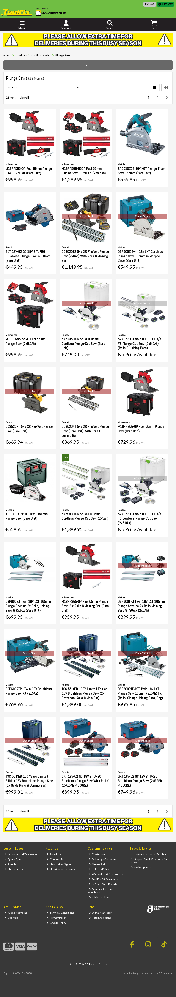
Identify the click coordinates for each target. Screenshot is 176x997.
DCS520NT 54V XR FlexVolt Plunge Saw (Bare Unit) (29, 428)
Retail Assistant (100, 917)
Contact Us (55, 859)
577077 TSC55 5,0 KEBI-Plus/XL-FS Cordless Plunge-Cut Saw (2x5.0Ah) (141, 518)
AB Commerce (165, 973)
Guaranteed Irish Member (148, 854)
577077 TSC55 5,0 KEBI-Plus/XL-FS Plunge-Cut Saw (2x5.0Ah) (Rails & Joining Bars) (141, 343)
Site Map (11, 917)
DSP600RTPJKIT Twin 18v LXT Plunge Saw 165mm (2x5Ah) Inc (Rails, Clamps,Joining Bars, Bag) (140, 693)
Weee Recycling (15, 912)
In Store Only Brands (103, 884)
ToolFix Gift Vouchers (103, 879)
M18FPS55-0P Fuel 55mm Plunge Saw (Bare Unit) (141, 428)
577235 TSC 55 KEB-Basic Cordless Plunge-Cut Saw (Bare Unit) (83, 343)
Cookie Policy (56, 922)
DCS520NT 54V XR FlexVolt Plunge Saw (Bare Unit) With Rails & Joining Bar (85, 431)
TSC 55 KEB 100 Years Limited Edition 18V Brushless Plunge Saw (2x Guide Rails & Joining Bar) (29, 781)
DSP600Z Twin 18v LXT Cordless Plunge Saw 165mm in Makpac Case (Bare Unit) (140, 256)
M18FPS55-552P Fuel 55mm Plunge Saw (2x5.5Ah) (25, 341)
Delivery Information (103, 859)
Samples (11, 864)
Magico (137, 973)
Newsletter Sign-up (60, 864)
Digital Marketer (100, 912)
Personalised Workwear (20, 854)
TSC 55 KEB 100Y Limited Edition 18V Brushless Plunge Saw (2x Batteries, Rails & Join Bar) (84, 693)
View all (24, 97)
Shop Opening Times (61, 869)
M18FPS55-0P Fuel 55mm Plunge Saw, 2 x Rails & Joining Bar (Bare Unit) (85, 606)
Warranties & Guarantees (106, 874)
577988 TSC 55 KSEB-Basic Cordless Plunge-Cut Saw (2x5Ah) (85, 516)
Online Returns (100, 864)
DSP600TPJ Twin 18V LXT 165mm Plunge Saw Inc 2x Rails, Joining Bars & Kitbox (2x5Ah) (141, 606)
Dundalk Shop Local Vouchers (102, 890)
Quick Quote (13, 859)
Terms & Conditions (60, 912)
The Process (13, 869)
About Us (54, 854)
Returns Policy (99, 869)
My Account (98, 854)
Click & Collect (99, 897)
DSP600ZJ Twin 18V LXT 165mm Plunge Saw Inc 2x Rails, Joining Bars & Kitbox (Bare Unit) (28, 606)
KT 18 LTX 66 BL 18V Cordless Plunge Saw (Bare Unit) (27, 516)
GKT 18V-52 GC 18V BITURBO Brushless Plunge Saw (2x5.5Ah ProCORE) (140, 781)
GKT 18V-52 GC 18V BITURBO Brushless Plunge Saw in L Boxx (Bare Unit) (28, 256)
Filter (88, 65)
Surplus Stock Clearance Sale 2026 (149, 860)
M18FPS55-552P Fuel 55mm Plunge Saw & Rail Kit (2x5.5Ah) (84, 170)
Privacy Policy (56, 917)
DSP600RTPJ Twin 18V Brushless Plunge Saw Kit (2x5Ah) (29, 691)
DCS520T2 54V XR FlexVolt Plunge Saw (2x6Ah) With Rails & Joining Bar (85, 256)
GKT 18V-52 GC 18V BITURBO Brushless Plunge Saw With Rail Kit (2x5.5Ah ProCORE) (86, 781)
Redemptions (141, 867)
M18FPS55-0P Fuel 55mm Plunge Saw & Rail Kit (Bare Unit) (29, 170)
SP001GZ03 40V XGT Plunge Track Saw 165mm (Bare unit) (141, 170)
